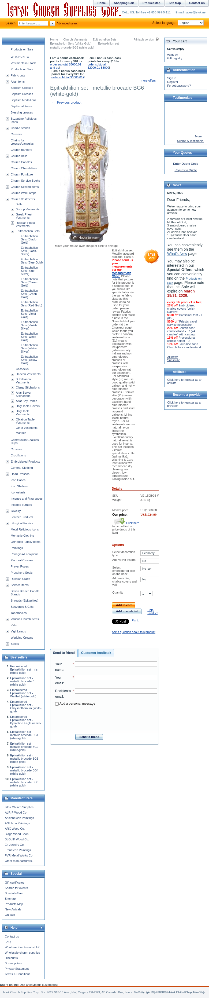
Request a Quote (185, 170)
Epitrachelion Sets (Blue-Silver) (29, 271)
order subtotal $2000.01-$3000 (98, 66)
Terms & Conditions (17, 974)
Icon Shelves (19, 486)
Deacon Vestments (28, 374)
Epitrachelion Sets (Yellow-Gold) (29, 360)
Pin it (135, 620)
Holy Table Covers (28, 406)
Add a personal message (75, 703)
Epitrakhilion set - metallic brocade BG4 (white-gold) (24, 770)
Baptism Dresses (22, 94)
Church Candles (21, 162)
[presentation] (106, 718)
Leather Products (22, 517)
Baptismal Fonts (21, 106)
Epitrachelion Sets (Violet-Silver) (29, 325)
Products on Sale (22, 49)
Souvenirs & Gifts (22, 606)
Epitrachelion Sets (105, 39)
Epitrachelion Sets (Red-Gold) (31, 304)
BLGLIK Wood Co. (17, 839)
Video (14, 625)
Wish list (172, 55)
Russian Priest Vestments (25, 224)
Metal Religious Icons (25, 529)
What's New (177, 253)
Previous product (66, 102)
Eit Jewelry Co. (14, 844)
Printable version (144, 39)
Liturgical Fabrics (22, 523)
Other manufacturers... (19, 860)
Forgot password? (179, 85)
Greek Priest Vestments (24, 216)
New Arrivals (13, 909)
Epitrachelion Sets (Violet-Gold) (29, 314)
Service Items (20, 585)
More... (199, 136)
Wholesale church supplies (22, 952)
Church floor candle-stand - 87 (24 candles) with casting (181, 331)
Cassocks (22, 369)
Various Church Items (25, 619)
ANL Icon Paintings (17, 823)
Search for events (16, 887)
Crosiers (16, 449)
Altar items (18, 81)
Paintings (17, 548)
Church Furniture (22, 174)
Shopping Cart (124, 3)
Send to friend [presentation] (64, 653)
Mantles (21, 432)
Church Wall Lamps (23, 193)
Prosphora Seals (21, 572)
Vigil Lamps (18, 631)
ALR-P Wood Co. (16, 812)
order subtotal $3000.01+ (67, 77)
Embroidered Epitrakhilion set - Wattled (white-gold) (23, 693)
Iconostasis (18, 492)
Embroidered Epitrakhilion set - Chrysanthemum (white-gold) (26, 706)
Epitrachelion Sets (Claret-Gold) (29, 282)
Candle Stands (20, 128)
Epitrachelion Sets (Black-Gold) (29, 239)
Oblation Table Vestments (25, 421)
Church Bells (19, 156)
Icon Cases (18, 480)
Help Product (152, 611)
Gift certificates (14, 882)
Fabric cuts (18, 75)
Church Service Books (25, 180)
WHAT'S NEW (20, 56)
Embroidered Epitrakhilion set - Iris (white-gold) (24, 669)
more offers (148, 80)
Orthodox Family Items (25, 541)
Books (15, 643)
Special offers (14, 893)
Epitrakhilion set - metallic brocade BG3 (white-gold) (24, 758)
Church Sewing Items (25, 186)
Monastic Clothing (22, 535)
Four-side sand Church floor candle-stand (184, 345)
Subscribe (173, 360)
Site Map (175, 3)
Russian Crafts (20, 578)
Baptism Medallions (23, 100)
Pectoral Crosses (22, 560)
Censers (16, 134)
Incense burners (21, 504)
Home (54, 39)
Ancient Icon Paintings (19, 817)
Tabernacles (19, 612)
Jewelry (16, 511)
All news (172, 356)
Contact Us (197, 3)
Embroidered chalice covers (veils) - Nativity (181, 308)
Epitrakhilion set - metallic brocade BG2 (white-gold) (24, 747)
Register (172, 81)
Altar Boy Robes (26, 400)
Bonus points (13, 963)
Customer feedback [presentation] (96, 653)
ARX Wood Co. (15, 828)
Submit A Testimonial (190, 140)
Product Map (152, 3)
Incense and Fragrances (27, 498)
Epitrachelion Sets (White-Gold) (70, 43)
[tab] (64, 653)
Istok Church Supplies (19, 807)
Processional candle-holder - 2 (181, 339)
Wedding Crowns (22, 637)
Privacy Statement (17, 968)
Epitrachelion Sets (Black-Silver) (29, 251)
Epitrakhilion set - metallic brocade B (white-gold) (22, 681)
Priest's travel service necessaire (182, 323)
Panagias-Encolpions (24, 554)
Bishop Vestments (27, 209)
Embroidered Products (25, 461)
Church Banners (21, 149)
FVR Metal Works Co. (19, 855)
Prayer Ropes (20, 566)
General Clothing (22, 467)
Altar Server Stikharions (23, 394)
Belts (19, 204)
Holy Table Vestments (22, 412)
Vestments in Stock (23, 63)
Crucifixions (18, 455)
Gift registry (174, 58)
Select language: (178, 23)
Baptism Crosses (22, 87)
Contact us (12, 936)
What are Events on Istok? (22, 947)
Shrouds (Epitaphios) (24, 600)
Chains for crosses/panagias (22, 142)
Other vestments (27, 427)
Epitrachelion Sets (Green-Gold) (29, 294)
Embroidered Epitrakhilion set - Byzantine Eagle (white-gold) (25, 721)
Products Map (14, 904)
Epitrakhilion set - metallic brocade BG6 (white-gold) (24, 782)
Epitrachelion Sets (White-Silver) (29, 348)
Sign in (171, 78)
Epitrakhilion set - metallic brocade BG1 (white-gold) (24, 735)
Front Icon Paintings (18, 850)
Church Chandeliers (24, 168)
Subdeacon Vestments (23, 381)
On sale (10, 914)
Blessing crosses (22, 112)
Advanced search (68, 23)
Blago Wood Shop (16, 834)
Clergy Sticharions (28, 387)
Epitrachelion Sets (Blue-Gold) (32, 261)
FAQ (8, 941)
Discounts (11, 958)
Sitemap (10, 898)
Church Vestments (75, 39)
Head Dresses (20, 473)
